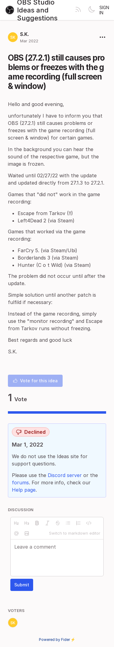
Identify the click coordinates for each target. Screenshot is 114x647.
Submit (21, 584)
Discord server (65, 475)
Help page (24, 490)
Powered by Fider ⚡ (57, 639)
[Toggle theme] (91, 10)
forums (20, 482)
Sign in (104, 10)
